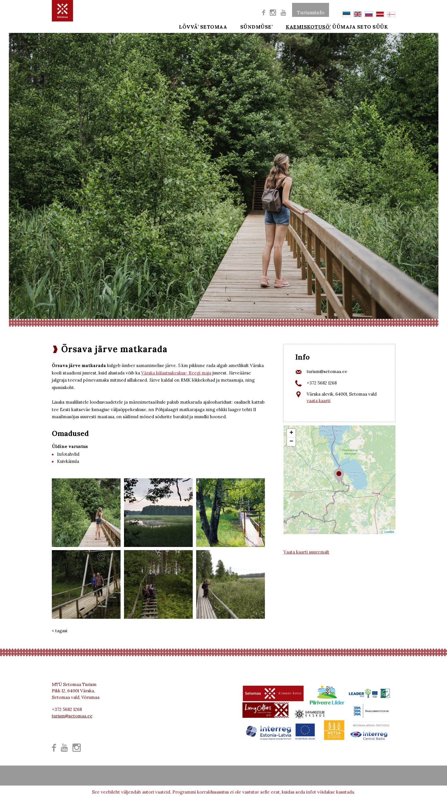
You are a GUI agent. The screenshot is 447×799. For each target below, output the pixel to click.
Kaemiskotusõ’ (300, 26)
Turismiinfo (310, 10)
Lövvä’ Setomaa (203, 26)
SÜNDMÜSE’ (252, 26)
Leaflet (389, 532)
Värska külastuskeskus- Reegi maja (176, 373)
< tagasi (59, 630)
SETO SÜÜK (380, 26)
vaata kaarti (318, 400)
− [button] (291, 441)
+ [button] (291, 433)
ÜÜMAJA (344, 26)
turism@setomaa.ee (327, 371)
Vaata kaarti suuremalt (306, 552)
